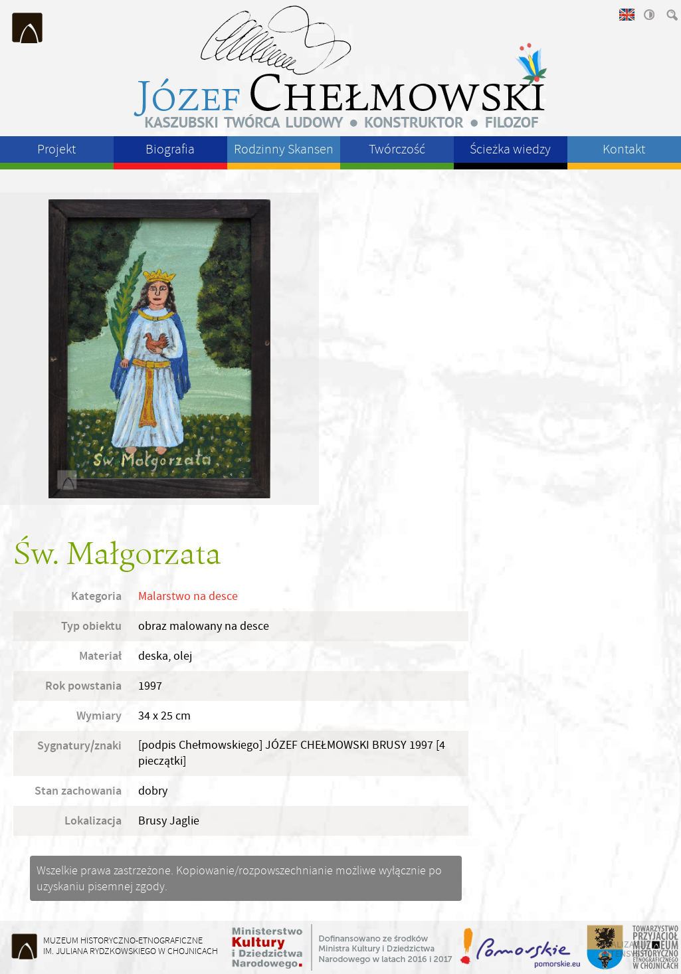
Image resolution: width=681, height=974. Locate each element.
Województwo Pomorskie (521, 947)
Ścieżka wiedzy (510, 149)
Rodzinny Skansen (284, 149)
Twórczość (397, 149)
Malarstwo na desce (188, 596)
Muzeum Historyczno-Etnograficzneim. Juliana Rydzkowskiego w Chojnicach (130, 946)
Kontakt (624, 149)
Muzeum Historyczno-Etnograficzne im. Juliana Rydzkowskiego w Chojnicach (28, 28)
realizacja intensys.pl (626, 948)
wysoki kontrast (648, 15)
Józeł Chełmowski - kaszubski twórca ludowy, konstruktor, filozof (341, 66)
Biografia (170, 149)
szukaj (671, 15)
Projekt (56, 149)
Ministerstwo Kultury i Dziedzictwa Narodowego (342, 947)
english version (626, 15)
